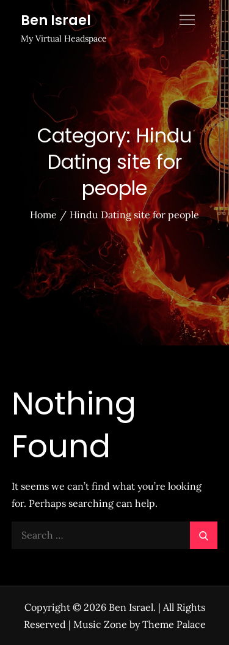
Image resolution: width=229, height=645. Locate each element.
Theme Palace (174, 624)
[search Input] (115, 535)
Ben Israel (56, 20)
